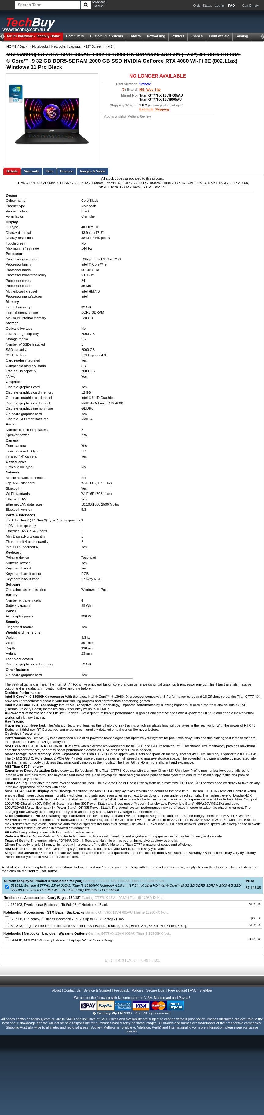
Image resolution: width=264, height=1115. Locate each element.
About (56, 990)
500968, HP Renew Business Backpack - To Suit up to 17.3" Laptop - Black (67, 919)
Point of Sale (219, 36)
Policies (138, 990)
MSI (111, 46)
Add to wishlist (115, 116)
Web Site (153, 89)
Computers (75, 36)
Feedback (121, 990)
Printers (177, 36)
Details (12, 171)
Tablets (135, 36)
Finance (66, 171)
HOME (11, 46)
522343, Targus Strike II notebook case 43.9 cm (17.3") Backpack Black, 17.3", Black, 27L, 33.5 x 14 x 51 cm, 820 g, (99, 926)
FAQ (193, 990)
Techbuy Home (33, 36)
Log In (219, 5)
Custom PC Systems (106, 36)
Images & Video (92, 171)
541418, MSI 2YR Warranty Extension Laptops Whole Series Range (62, 940)
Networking (156, 36)
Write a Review (139, 116)
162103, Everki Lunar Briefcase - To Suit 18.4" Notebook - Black (59, 905)
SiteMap (206, 990)
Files (50, 171)
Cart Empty (250, 5)
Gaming (242, 36)
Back (23, 46)
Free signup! (177, 990)
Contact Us (72, 990)
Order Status (202, 5)
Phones (196, 36)
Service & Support (97, 990)
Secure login (155, 990)
